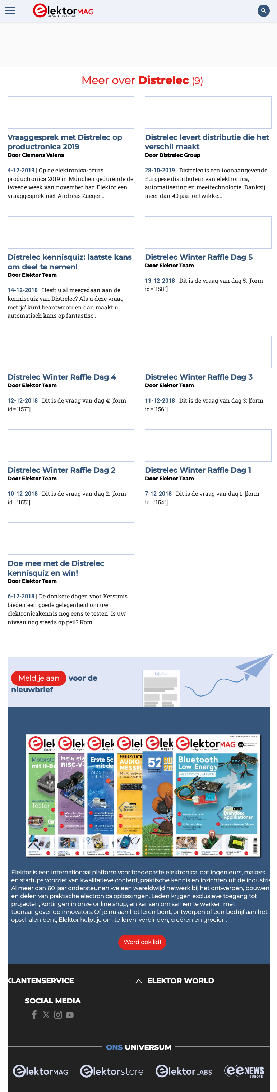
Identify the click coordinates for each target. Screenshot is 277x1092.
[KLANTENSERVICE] (74, 981)
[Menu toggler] (10, 10)
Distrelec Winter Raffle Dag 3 (199, 377)
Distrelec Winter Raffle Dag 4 (62, 377)
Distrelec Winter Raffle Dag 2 (61, 470)
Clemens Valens (43, 155)
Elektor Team (39, 275)
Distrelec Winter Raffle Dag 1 (198, 470)
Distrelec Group (179, 155)
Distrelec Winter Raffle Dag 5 (199, 257)
